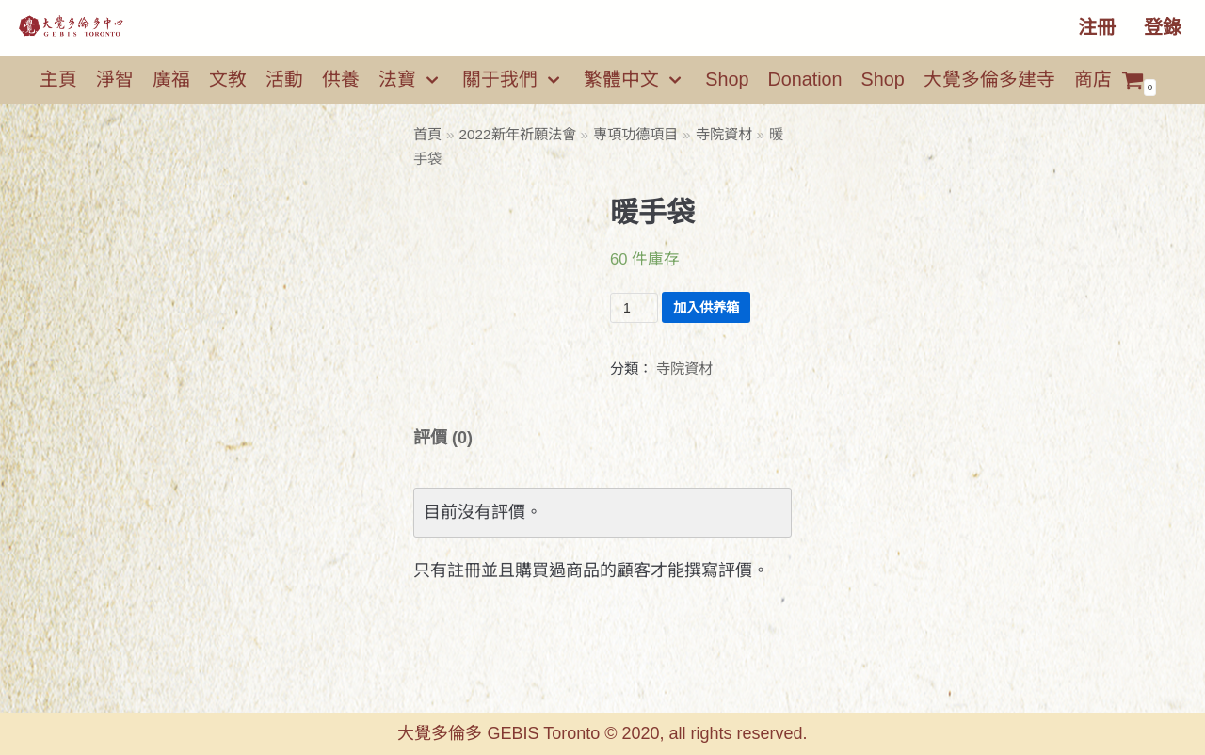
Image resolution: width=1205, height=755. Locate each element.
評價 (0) (443, 437)
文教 (228, 79)
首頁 (427, 134)
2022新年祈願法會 (517, 134)
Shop (726, 79)
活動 (284, 79)
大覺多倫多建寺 (989, 79)
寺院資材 (724, 134)
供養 (341, 79)
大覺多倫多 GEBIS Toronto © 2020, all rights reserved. (602, 733)
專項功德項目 (635, 134)
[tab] (443, 437)
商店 (1093, 79)
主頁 (58, 79)
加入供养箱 (706, 307)
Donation (804, 79)
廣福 (171, 79)
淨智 (115, 79)
